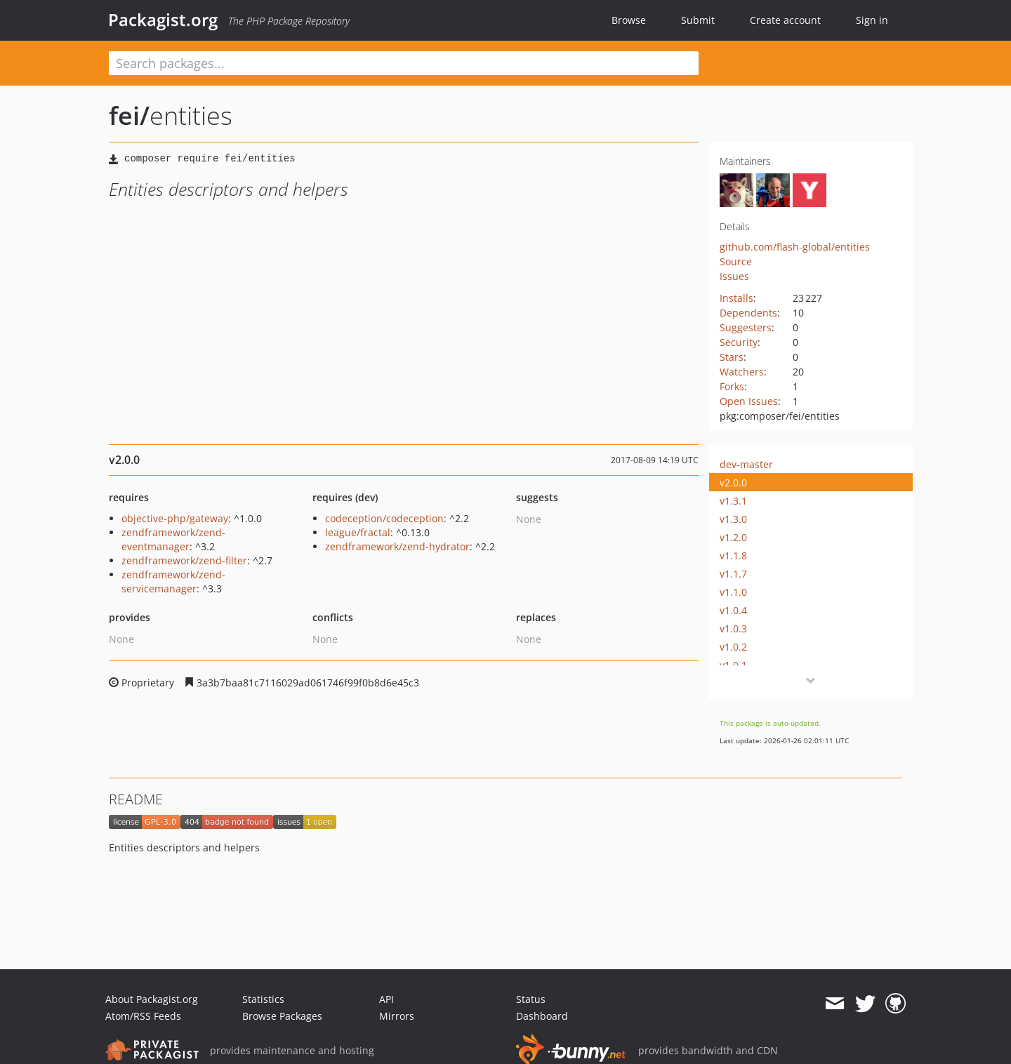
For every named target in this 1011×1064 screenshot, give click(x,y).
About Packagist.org (151, 999)
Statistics (263, 999)
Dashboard (542, 1016)
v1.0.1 (733, 665)
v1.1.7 (733, 573)
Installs (736, 298)
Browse (629, 20)
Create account (785, 20)
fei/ (129, 115)
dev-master (746, 464)
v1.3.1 (733, 500)
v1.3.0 (733, 519)
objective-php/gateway (174, 518)
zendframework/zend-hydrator (397, 546)
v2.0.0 (733, 482)
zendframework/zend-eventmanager (173, 539)
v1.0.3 (733, 628)
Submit (698, 20)
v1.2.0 (733, 537)
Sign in (872, 20)
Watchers (742, 371)
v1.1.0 (733, 592)
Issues (734, 276)
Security (739, 342)
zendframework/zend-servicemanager (173, 581)
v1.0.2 (733, 646)
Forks (732, 386)
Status (531, 999)
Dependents (748, 312)
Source (736, 261)
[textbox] (404, 63)
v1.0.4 (733, 610)
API (386, 999)
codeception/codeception (384, 518)
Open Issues (749, 401)
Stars (732, 357)
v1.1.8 (733, 555)
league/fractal (357, 532)
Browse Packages (282, 1016)
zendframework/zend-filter (184, 560)
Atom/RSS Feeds (143, 1016)
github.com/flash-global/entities (795, 246)
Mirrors (396, 1016)
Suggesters (746, 327)
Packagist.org (163, 19)
